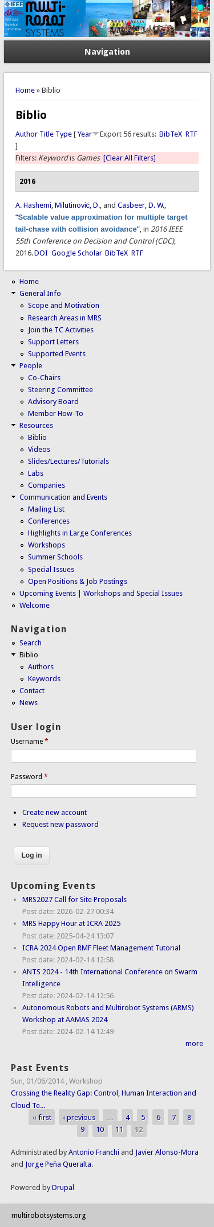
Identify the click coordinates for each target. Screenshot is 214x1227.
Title (46, 134)
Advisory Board (53, 401)
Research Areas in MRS (65, 318)
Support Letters (53, 341)
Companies (46, 485)
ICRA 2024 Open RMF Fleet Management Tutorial (101, 948)
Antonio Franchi (93, 1152)
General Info (40, 293)
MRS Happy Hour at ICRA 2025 (71, 923)
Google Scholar (76, 253)
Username (30, 742)
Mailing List (46, 509)
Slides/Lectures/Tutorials (68, 461)
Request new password (60, 824)
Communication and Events (63, 497)
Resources (36, 425)
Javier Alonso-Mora (166, 1152)
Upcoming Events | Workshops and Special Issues (101, 593)
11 (119, 1129)
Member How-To (55, 413)
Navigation (107, 52)
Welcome (34, 605)
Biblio (37, 437)
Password (29, 777)
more (194, 1043)
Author (26, 134)
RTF (191, 134)
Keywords (44, 678)
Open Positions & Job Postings (77, 581)
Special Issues (51, 569)
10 (100, 1129)
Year (85, 134)
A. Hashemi (33, 205)
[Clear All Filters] (129, 158)
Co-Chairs (44, 377)
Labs (35, 473)
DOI (41, 253)
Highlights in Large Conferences (80, 533)
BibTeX (170, 134)
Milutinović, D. (77, 205)
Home (25, 90)
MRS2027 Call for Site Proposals (74, 899)
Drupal (63, 1187)
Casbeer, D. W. (141, 205)
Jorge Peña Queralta (58, 1164)
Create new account (54, 812)
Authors (41, 666)
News (28, 702)
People (30, 365)
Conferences (49, 521)
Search (30, 643)
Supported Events (57, 353)
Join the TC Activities (61, 330)
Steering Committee (60, 389)
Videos (39, 449)
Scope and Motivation (63, 305)
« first (42, 1117)
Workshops (46, 545)
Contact (32, 690)
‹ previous (79, 1117)
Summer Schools (55, 557)
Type (63, 134)
